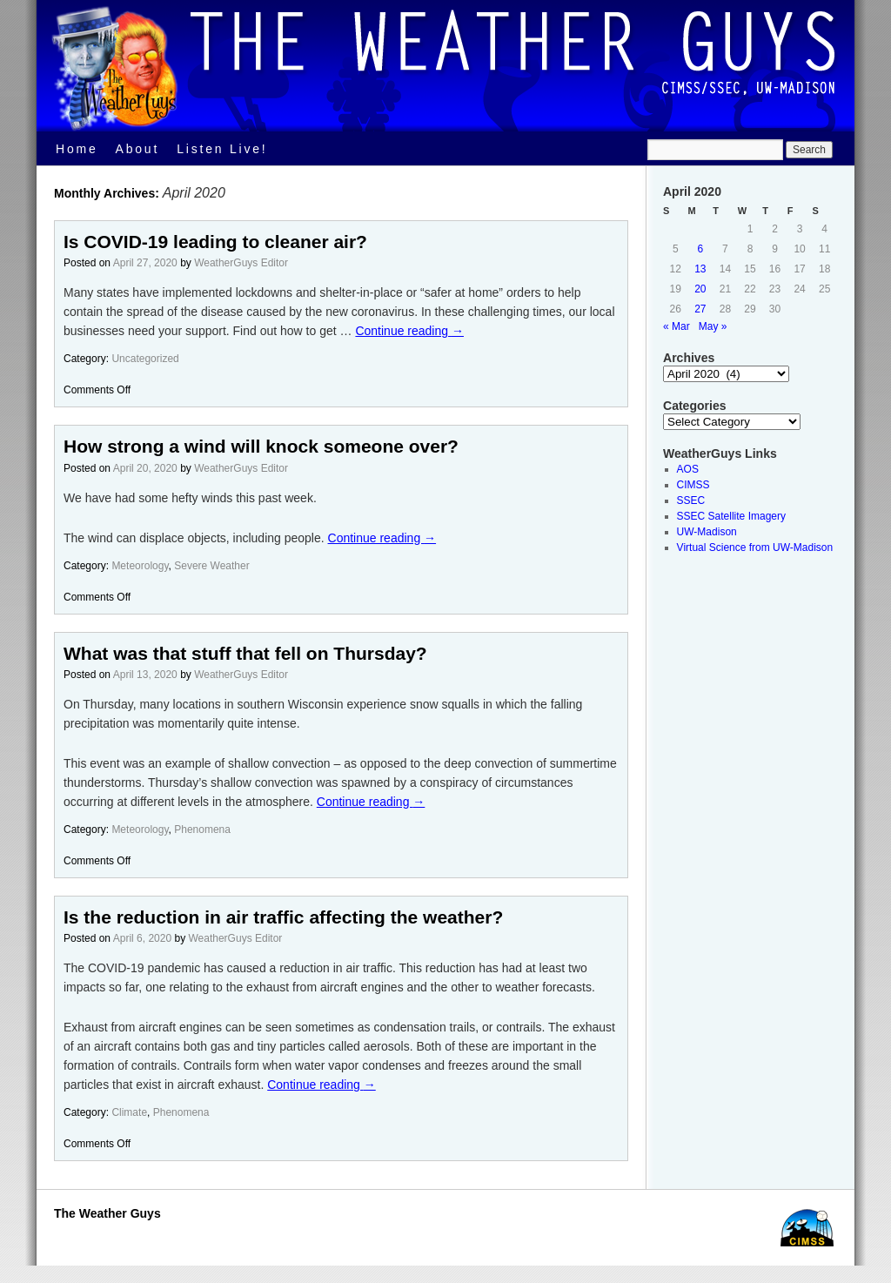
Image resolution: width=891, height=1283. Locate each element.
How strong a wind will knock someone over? (261, 446)
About (138, 149)
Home (77, 149)
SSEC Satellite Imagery (731, 516)
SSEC (691, 500)
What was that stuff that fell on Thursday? (245, 653)
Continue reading (409, 331)
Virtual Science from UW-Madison (755, 547)
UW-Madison (707, 532)
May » (713, 326)
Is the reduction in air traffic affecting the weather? (283, 917)
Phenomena (202, 829)
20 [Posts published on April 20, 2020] (700, 289)
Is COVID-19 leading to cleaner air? (215, 242)
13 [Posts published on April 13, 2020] (700, 269)
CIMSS (693, 485)
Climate (129, 1112)
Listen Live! (222, 149)
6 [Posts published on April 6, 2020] (701, 249)
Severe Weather (212, 566)
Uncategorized (144, 359)
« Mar (676, 326)
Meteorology (139, 566)
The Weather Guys (107, 1213)
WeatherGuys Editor (241, 263)
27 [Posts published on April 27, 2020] (700, 309)
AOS (688, 469)
